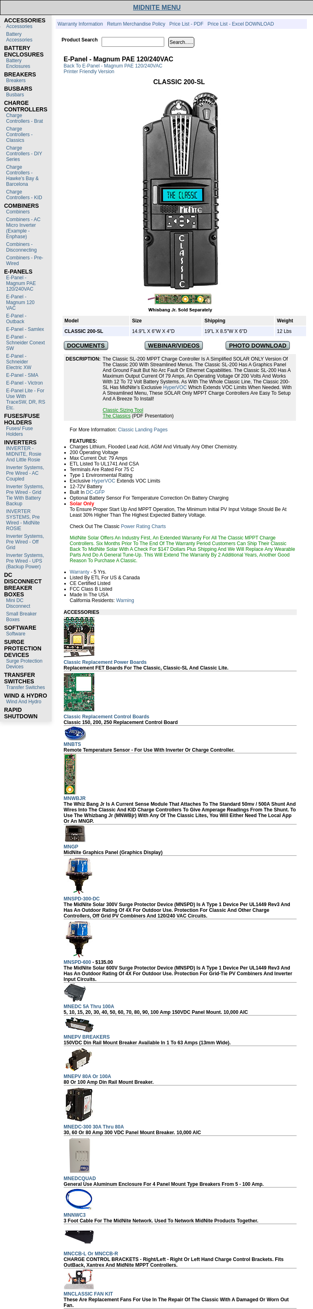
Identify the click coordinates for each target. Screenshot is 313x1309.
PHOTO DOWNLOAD (257, 345)
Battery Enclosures (18, 63)
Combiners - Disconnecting (21, 247)
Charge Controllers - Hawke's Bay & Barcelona (22, 175)
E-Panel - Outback (16, 318)
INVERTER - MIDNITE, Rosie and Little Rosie (23, 454)
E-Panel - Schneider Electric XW (18, 361)
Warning (125, 600)
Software (15, 634)
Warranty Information (80, 24)
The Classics (117, 416)
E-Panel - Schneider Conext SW (25, 342)
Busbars (15, 95)
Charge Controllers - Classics (19, 134)
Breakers (16, 80)
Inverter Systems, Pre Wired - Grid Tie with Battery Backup (25, 495)
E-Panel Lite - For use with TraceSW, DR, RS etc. (25, 399)
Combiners (18, 212)
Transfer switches (25, 687)
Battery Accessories (19, 37)
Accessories (19, 26)
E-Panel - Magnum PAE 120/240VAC (21, 283)
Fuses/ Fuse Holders (19, 431)
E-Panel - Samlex (25, 329)
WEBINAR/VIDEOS (174, 345)
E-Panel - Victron (24, 383)
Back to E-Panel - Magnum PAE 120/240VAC (113, 66)
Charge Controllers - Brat (24, 118)
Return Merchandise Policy (136, 24)
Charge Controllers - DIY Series (24, 153)
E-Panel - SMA (22, 375)
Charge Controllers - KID (24, 194)
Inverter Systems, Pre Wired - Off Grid (25, 541)
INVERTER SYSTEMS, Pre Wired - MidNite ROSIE (23, 520)
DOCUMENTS (86, 345)
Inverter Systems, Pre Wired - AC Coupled (25, 473)
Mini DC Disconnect (18, 603)
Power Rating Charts (143, 526)
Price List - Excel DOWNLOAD (241, 24)
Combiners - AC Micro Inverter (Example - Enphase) (23, 228)
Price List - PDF (187, 24)
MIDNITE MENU (156, 7)
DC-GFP (95, 492)
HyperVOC (175, 387)
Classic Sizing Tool (123, 410)
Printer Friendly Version (89, 71)
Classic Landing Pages (142, 430)
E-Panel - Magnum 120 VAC (20, 302)
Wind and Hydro (23, 702)
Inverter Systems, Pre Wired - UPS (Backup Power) (25, 561)
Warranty (79, 572)
